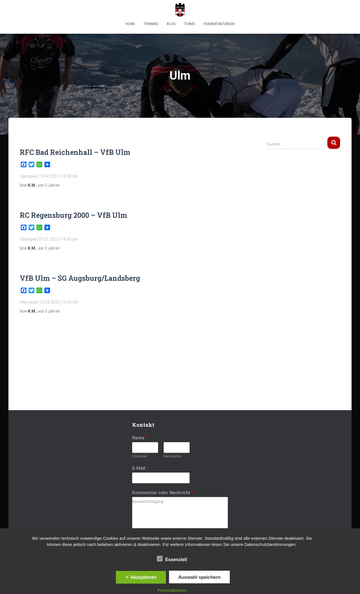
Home (130, 24)
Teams (189, 24)
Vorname (139, 456)
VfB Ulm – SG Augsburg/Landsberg (80, 278)
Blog (171, 24)
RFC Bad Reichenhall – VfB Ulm (75, 152)
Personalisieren (172, 590)
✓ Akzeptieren (141, 577)
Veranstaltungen (219, 24)
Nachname (172, 456)
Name (140, 438)
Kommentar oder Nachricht (162, 492)
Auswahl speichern (199, 577)
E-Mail (140, 468)
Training (150, 24)
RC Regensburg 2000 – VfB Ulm (73, 215)
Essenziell (172, 559)
